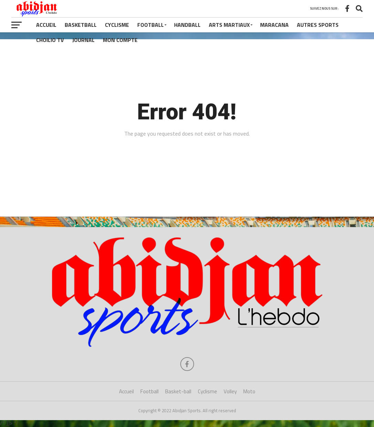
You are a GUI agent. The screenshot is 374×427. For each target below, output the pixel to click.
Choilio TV (50, 40)
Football (150, 25)
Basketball (81, 25)
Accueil (46, 25)
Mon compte (120, 40)
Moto (249, 391)
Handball (187, 25)
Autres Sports (318, 25)
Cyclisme (117, 25)
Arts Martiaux (229, 25)
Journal (83, 40)
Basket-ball (178, 391)
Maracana (274, 25)
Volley (230, 391)
